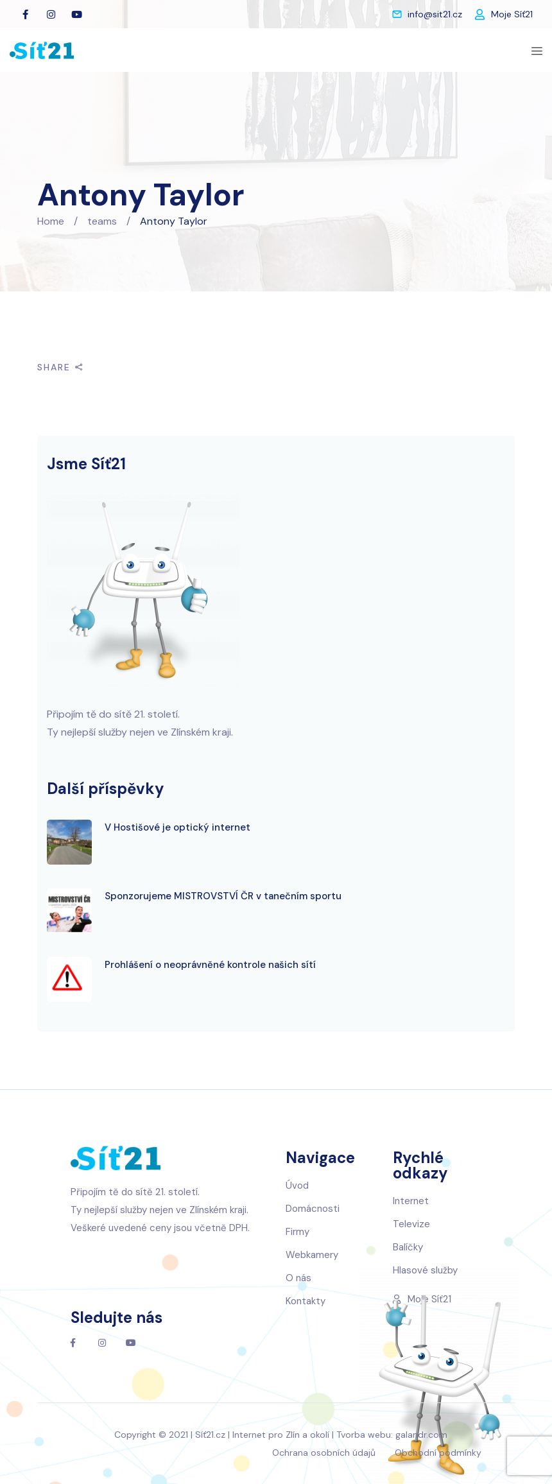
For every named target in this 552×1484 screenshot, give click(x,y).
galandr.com (421, 1434)
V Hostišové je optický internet (177, 827)
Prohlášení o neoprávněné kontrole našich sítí (210, 964)
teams (102, 221)
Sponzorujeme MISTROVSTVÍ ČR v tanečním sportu (223, 896)
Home (50, 221)
